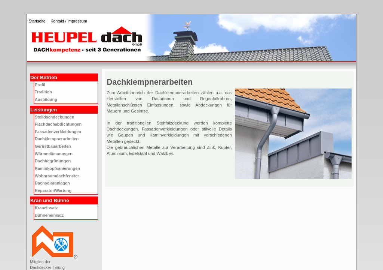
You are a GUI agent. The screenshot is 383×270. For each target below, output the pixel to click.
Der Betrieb (43, 77)
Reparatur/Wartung (53, 190)
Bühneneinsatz (49, 215)
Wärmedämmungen (54, 154)
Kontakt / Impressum (68, 21)
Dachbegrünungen (53, 161)
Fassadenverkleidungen (58, 131)
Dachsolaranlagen (52, 183)
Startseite (37, 21)
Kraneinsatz (46, 208)
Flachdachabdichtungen (58, 124)
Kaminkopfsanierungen (57, 168)
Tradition (43, 92)
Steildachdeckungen (54, 117)
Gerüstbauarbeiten (53, 146)
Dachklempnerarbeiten (57, 138)
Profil (40, 84)
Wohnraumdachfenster (57, 176)
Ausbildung (46, 99)
